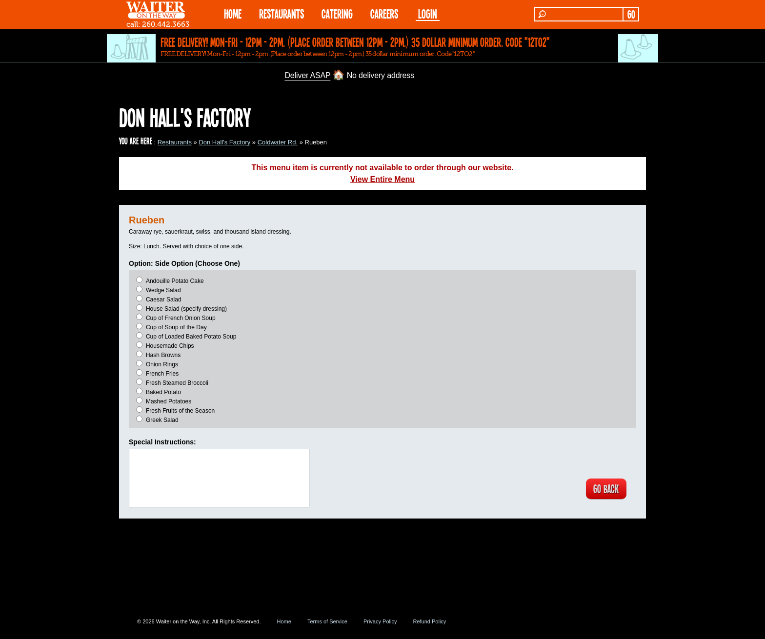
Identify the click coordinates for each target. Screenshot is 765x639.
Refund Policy (429, 621)
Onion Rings (162, 364)
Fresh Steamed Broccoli (177, 382)
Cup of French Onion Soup (181, 318)
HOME (233, 13)
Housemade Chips (170, 345)
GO (631, 14)
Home (284, 621)
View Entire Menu (382, 179)
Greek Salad (162, 420)
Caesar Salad (163, 299)
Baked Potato (163, 392)
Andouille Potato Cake (175, 281)
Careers (384, 13)
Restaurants (175, 142)
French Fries (162, 373)
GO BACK (605, 489)
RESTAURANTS (281, 13)
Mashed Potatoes (168, 401)
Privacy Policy (380, 621)
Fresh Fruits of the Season (180, 410)
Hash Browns (163, 355)
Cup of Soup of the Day (176, 327)
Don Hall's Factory (224, 142)
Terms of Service (327, 621)
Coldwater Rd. (278, 142)
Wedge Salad (163, 290)
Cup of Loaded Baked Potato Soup (191, 336)
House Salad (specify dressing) (186, 308)
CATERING (337, 13)
